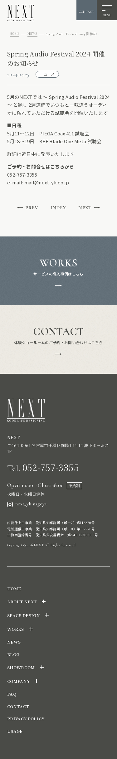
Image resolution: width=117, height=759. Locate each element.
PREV (27, 208)
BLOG (13, 654)
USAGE (15, 731)
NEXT (89, 208)
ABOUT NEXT (22, 602)
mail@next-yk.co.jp (46, 182)
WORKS (15, 629)
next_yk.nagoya (27, 504)
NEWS (32, 34)
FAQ (11, 694)
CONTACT (18, 706)
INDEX (58, 208)
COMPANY (18, 681)
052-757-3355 (43, 467)
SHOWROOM (21, 667)
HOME (14, 34)
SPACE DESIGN (23, 615)
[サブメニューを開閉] (43, 601)
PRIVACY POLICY (26, 719)
